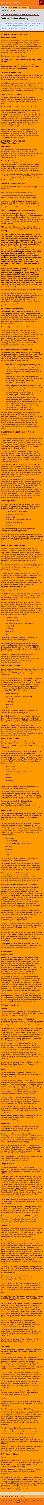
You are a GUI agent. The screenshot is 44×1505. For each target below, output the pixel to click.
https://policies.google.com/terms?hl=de (18, 731)
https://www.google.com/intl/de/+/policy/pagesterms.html (20, 733)
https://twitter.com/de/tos (9, 807)
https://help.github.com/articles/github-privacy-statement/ (20, 881)
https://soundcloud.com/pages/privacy (13, 1280)
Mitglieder (13, 7)
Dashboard (23, 7)
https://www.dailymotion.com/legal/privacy (15, 1395)
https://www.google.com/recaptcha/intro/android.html (18, 1222)
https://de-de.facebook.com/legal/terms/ (17, 661)
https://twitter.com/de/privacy (30, 807)
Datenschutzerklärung (8, 1496)
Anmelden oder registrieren (10, 2)
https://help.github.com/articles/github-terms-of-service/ (19, 879)
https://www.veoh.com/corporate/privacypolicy (16, 1343)
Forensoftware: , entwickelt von (22, 1501)
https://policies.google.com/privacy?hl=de (15, 735)
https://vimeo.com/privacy (9, 1120)
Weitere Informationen (20, 28)
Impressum (20, 1496)
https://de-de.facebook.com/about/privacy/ (22, 659)
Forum (4, 7)
